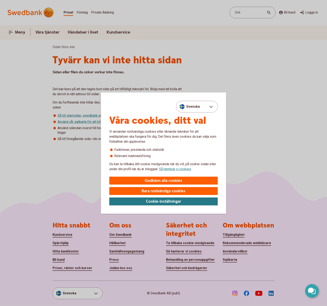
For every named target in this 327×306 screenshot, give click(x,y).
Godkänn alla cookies (163, 180)
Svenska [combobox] (193, 107)
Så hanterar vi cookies (175, 169)
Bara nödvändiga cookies (163, 191)
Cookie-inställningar (163, 201)
